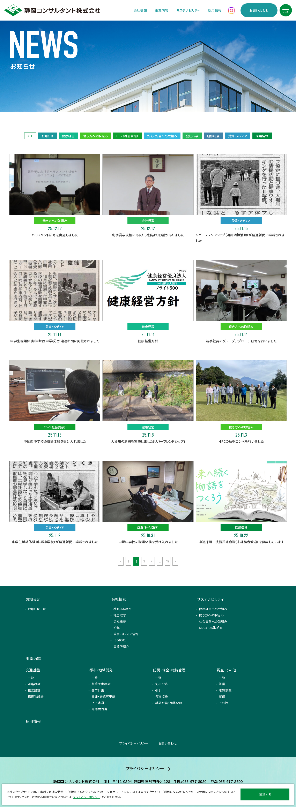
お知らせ (47, 136)
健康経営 (68, 136)
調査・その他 (226, 669)
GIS (158, 690)
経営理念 (119, 615)
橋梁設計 (34, 690)
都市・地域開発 (101, 669)
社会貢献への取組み (213, 621)
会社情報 (140, 10)
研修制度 (213, 136)
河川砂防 (161, 684)
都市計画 (97, 690)
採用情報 (214, 10)
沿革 (116, 627)
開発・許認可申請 (103, 696)
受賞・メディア (237, 136)
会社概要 (119, 621)
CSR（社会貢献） (127, 136)
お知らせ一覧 (37, 609)
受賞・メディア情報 (126, 634)
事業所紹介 (121, 646)
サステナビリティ (188, 10)
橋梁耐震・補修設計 (168, 703)
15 (167, 561)
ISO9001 (119, 640)
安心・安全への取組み (162, 136)
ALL (30, 136)
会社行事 (192, 136)
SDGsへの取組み (211, 627)
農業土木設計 (100, 684)
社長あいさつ (122, 609)
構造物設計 (36, 696)
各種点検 (161, 696)
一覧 (31, 678)
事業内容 (161, 10)
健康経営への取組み (213, 609)
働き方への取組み (95, 136)
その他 (223, 703)
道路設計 (34, 684)
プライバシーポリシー (133, 743)
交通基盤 (33, 669)
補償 (222, 696)
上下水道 (97, 703)
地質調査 (225, 690)
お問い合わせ (259, 10)
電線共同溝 (99, 709)
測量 (222, 684)
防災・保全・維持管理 (169, 669)
